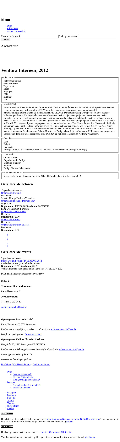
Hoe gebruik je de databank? (26, 379)
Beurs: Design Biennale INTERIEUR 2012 (21, 260)
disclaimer (90, 437)
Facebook (11, 395)
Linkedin (11, 398)
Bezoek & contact (33, 334)
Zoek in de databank (10, 36)
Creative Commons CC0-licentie (56, 432)
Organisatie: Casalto (10, 219)
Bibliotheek (12, 28)
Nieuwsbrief (13, 406)
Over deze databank (22, 374)
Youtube (11, 403)
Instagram (11, 392)
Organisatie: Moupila (11, 193)
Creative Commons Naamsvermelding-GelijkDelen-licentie (71, 419)
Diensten (11, 382)
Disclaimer (6, 364)
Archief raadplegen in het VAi (27, 385)
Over (9, 26)
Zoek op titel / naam (68, 36)
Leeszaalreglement (22, 387)
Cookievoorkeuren (41, 364)
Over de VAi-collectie (23, 377)
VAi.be (10, 408)
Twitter (10, 400)
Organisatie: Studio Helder (13, 211)
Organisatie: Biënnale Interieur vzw (18, 201)
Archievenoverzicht (16, 31)
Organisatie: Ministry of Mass (15, 224)
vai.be (69, 421)
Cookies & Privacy (22, 364)
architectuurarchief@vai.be (14, 307)
